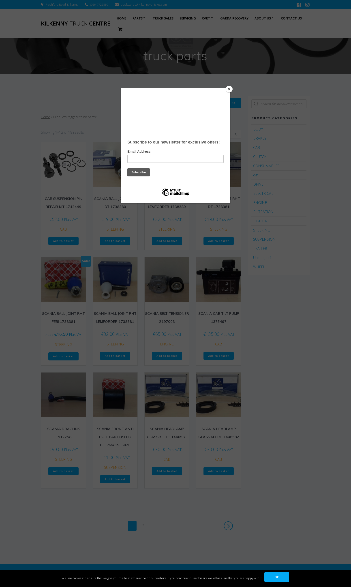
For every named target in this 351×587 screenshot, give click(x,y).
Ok (277, 577)
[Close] (229, 89)
